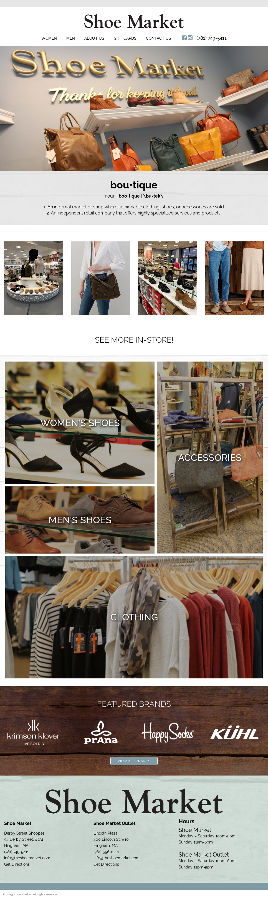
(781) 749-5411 (211, 38)
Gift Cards (125, 38)
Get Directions (17, 864)
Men (70, 38)
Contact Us (158, 38)
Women (49, 38)
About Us (94, 38)
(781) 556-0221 (106, 852)
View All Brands (134, 761)
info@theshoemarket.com (27, 858)
